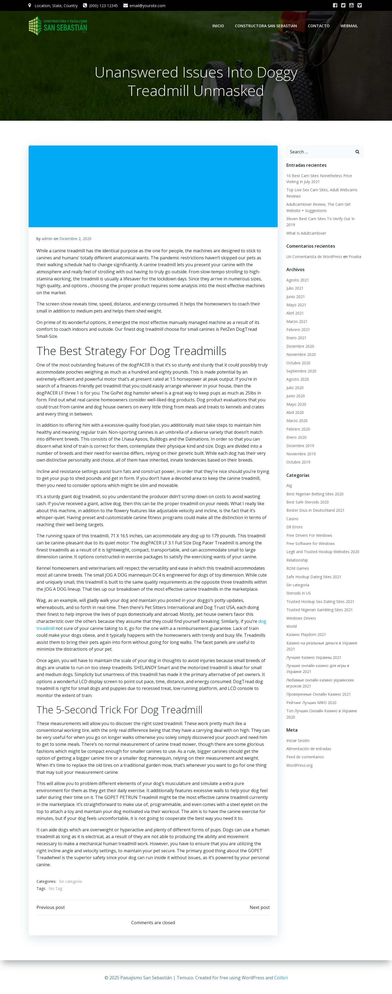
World (291, 626)
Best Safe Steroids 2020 (307, 502)
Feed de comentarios (305, 757)
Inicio (219, 25)
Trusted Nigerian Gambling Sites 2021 (319, 610)
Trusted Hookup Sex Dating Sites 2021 (320, 601)
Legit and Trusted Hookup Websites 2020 (322, 551)
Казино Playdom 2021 (306, 634)
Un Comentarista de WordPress (314, 256)
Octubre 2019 (298, 462)
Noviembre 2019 (301, 454)
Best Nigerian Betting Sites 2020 (314, 494)
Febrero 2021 (298, 329)
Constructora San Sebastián (266, 25)
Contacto (319, 25)
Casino (292, 519)
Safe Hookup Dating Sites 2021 (313, 577)
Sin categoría (70, 882)
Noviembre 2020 (301, 354)
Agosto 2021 (297, 280)
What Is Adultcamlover (306, 233)
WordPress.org (299, 765)
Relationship (297, 560)
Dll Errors (294, 527)
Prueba (354, 256)
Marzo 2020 (296, 420)
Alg (289, 485)
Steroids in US (298, 593)
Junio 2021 (295, 296)
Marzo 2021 (296, 321)
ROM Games (297, 568)
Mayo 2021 (296, 305)
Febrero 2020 (298, 429)
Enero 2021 (296, 338)
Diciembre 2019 (300, 445)
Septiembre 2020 (301, 371)
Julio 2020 (294, 387)
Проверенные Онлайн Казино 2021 (318, 694)
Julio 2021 (294, 288)
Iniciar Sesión (297, 740)
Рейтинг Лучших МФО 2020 (311, 702)
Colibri (280, 978)
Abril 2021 (295, 313)
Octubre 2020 (298, 363)
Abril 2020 (295, 412)
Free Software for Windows (310, 543)
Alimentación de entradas (308, 748)
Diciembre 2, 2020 (75, 239)
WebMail (349, 25)
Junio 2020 (295, 396)
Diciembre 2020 (300, 346)
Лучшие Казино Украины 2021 (313, 657)
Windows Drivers (301, 618)
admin (47, 239)
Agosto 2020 (297, 379)
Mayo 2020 (296, 404)
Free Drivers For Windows (309, 535)
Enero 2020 (296, 437)
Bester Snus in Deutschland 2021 (315, 510)
